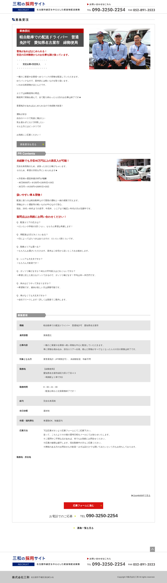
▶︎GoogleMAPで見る (140, 495)
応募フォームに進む (83, 505)
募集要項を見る (32, 144)
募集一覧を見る (85, 528)
